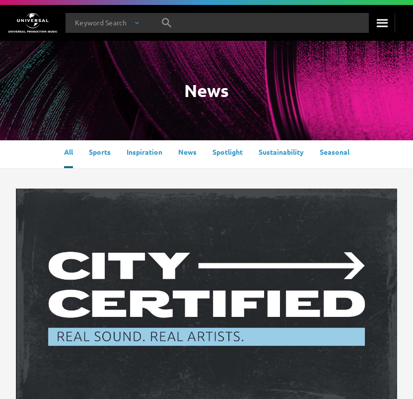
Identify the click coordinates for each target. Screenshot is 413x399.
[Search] (382, 23)
